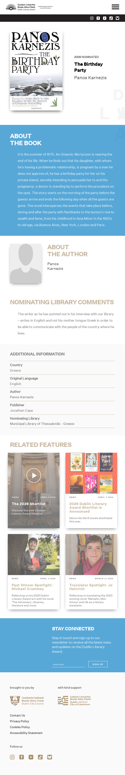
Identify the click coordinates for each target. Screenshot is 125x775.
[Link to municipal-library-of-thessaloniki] (42, 433)
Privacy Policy (19, 721)
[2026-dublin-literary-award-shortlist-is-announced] (91, 499)
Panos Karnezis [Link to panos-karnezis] (90, 78)
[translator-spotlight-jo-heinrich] (91, 581)
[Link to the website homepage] (29, 7)
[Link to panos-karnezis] (25, 272)
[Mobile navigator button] (115, 7)
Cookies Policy (20, 727)
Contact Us (17, 715)
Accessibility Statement (26, 733)
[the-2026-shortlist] (34, 499)
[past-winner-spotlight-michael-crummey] (34, 581)
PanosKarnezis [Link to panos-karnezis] (55, 275)
